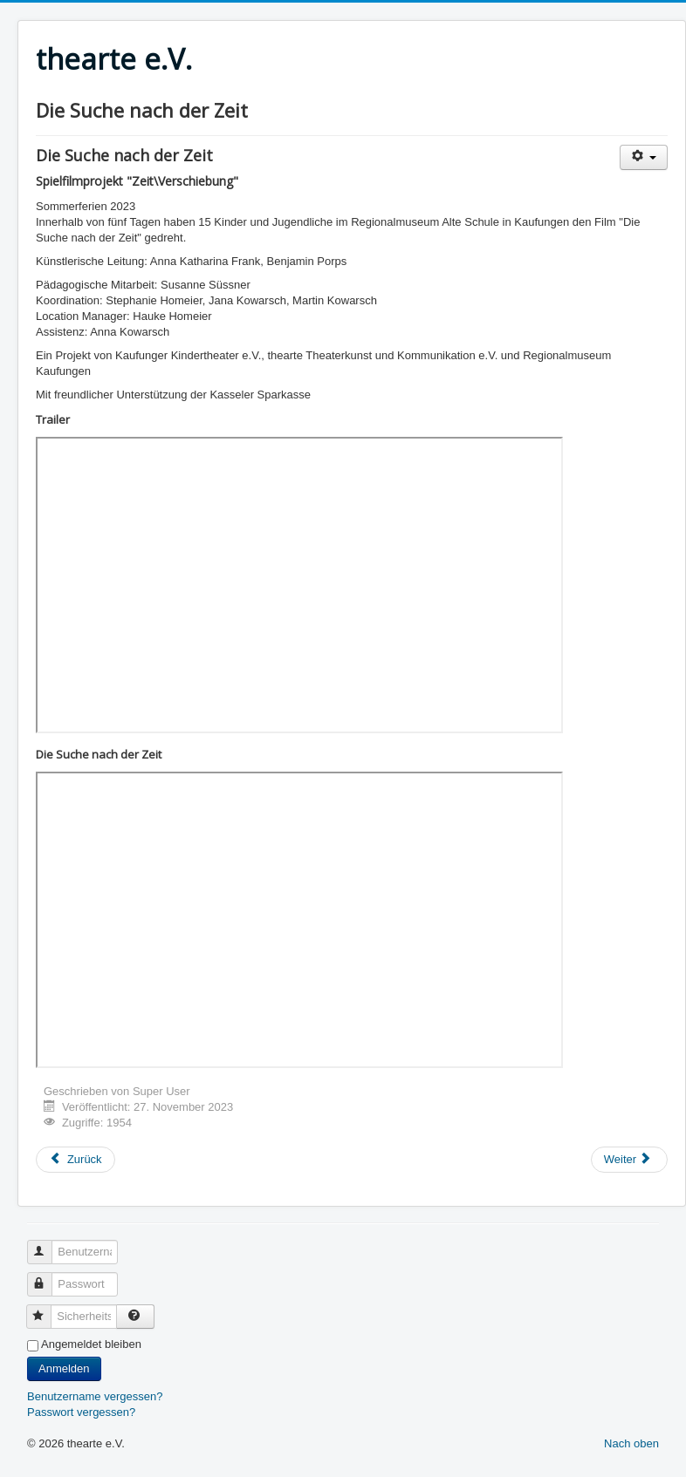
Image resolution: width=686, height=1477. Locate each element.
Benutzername (47, 1244)
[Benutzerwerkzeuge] (644, 157)
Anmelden (64, 1368)
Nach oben (631, 1443)
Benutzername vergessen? (94, 1396)
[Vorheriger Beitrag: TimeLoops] (75, 1160)
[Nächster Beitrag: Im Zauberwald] (629, 1160)
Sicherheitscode (46, 1309)
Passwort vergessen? (81, 1412)
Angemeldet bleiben (91, 1344)
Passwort (47, 1276)
